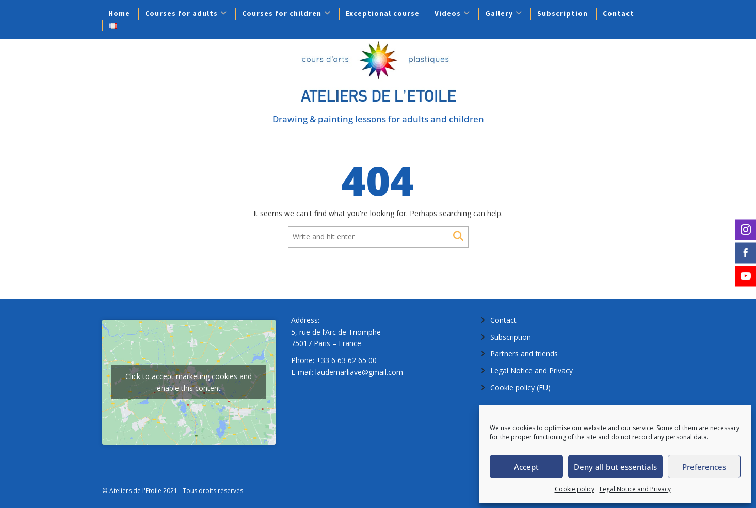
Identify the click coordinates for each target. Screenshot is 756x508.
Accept (526, 467)
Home (119, 13)
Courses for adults (181, 13)
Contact (618, 13)
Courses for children (281, 13)
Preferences (704, 467)
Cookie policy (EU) (520, 387)
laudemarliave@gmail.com (359, 372)
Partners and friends (524, 353)
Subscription (562, 13)
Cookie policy (574, 489)
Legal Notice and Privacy (635, 489)
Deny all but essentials (615, 467)
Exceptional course (383, 13)
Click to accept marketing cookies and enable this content (188, 382)
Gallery (499, 13)
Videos (448, 13)
